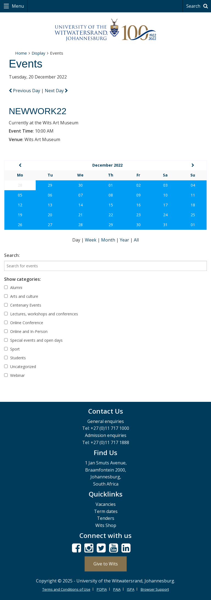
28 (80, 224)
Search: (12, 255)
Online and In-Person (26, 331)
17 (165, 205)
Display (38, 53)
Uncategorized (20, 366)
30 (80, 185)
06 (50, 195)
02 (138, 185)
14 (80, 205)
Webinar (14, 375)
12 (20, 205)
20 (50, 214)
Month (108, 240)
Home (21, 53)
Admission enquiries (105, 435)
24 (165, 214)
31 (165, 224)
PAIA (117, 589)
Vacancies (106, 504)
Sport (12, 349)
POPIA (102, 589)
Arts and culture (21, 296)
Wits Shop (105, 525)
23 (138, 214)
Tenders (105, 518)
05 (20, 195)
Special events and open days (33, 340)
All (136, 240)
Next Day (56, 91)
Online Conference (23, 322)
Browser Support (155, 589)
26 (20, 224)
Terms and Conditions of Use (66, 589)
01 (111, 185)
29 (50, 185)
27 (50, 224)
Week (91, 240)
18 (193, 205)
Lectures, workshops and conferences (41, 313)
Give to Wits (105, 564)
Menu (17, 6)
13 (50, 205)
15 (111, 205)
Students (15, 357)
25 (193, 214)
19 (20, 214)
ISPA (130, 589)
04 (193, 185)
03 (165, 185)
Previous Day (25, 91)
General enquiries (105, 421)
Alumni (13, 287)
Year (125, 240)
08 (111, 195)
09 (138, 195)
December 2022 (107, 165)
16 (138, 205)
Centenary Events (22, 305)
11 (193, 195)
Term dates (106, 511)
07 (80, 195)
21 (80, 214)
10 (165, 195)
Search (198, 6)
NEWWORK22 (37, 111)
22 (111, 214)
